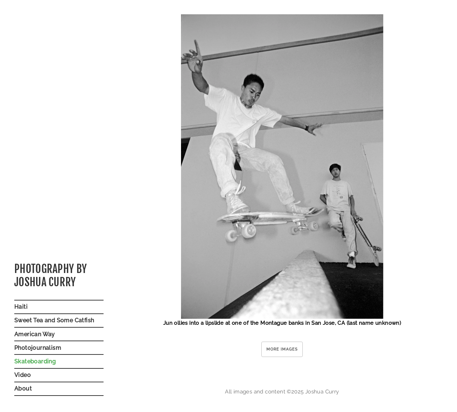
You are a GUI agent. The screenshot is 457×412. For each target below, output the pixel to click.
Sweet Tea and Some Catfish (54, 320)
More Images (282, 349)
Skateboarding (35, 361)
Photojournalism (37, 347)
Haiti (20, 306)
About (23, 388)
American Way (34, 334)
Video (22, 375)
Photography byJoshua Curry (50, 275)
